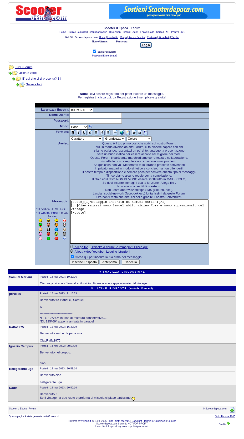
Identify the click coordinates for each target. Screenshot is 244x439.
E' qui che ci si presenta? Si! (41, 78)
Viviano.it (86, 429)
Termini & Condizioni (155, 429)
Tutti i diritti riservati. (119, 429)
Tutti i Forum (23, 67)
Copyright (137, 429)
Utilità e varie (28, 73)
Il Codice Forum (41, 212)
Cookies (172, 429)
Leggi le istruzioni (110, 260)
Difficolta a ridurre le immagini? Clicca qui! (111, 255)
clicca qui (104, 97)
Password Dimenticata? (104, 55)
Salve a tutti (34, 84)
